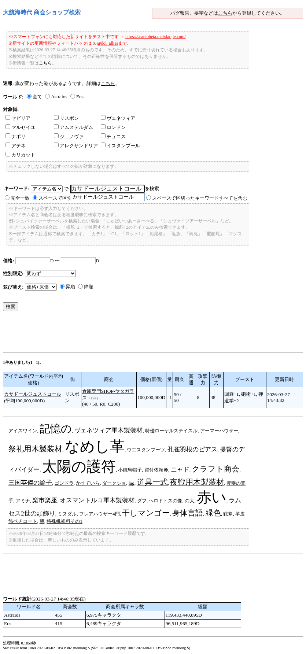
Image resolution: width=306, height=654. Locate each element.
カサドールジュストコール (32, 394)
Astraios (59, 96)
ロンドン (113, 127)
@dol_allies (107, 43)
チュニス (113, 136)
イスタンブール (120, 145)
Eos (80, 96)
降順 (88, 286)
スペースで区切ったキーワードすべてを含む (199, 198)
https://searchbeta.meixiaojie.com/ (155, 36)
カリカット (20, 155)
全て (37, 96)
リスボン (66, 118)
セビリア (17, 118)
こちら (225, 13)
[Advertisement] (136, 333)
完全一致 (20, 198)
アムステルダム (73, 127)
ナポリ (15, 136)
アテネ (15, 145)
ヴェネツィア (118, 118)
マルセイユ (20, 127)
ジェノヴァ (69, 136)
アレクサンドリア (76, 145)
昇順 (70, 286)
